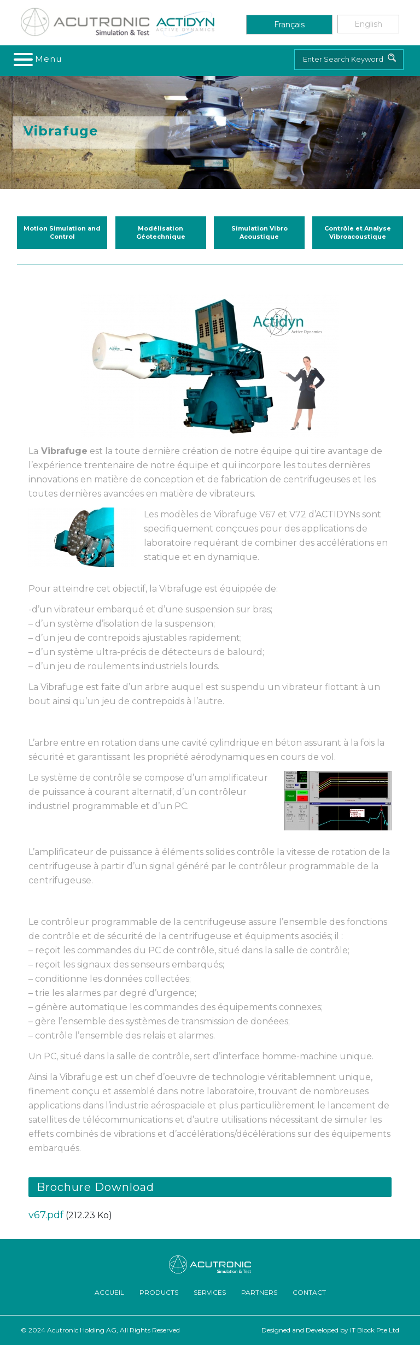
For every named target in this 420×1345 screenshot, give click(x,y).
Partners (259, 1292)
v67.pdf (45, 1215)
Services (210, 1292)
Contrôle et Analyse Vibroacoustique (357, 232)
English (368, 24)
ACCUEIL (109, 1292)
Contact (309, 1292)
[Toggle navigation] (38, 59)
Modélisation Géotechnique (160, 232)
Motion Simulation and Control (62, 232)
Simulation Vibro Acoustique (259, 232)
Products (158, 1292)
